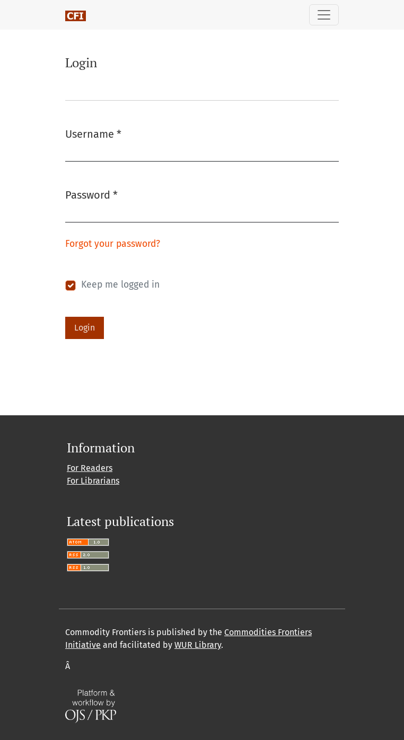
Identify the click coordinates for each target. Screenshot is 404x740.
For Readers (89, 468)
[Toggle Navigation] (324, 14)
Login (84, 328)
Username (93, 133)
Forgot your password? (112, 243)
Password (91, 194)
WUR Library (197, 645)
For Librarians (93, 481)
